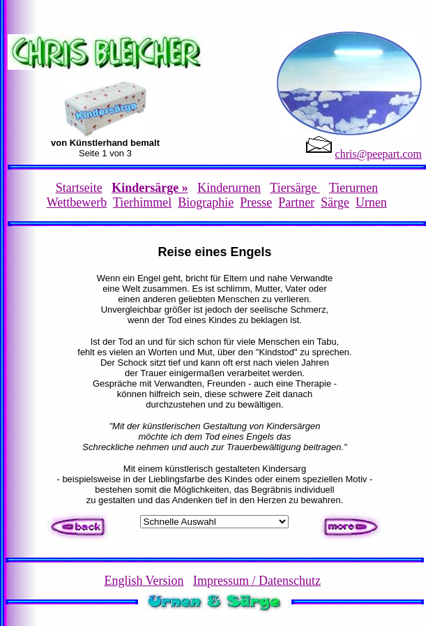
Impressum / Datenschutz (257, 581)
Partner (296, 202)
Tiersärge (295, 188)
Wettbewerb (77, 202)
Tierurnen (353, 188)
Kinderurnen (229, 188)
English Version (143, 581)
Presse (256, 202)
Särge (335, 202)
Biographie (206, 202)
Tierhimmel (142, 202)
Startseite (79, 188)
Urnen (371, 202)
